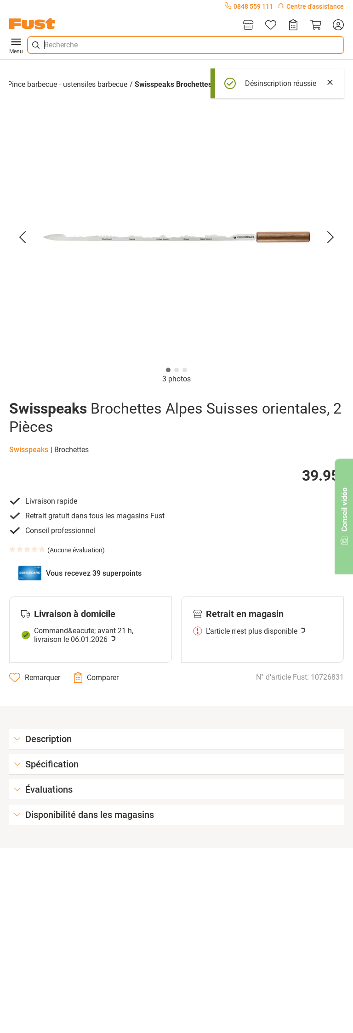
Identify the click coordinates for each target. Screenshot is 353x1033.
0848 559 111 (249, 6)
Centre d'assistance (311, 6)
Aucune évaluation (76, 550)
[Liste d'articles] (270, 25)
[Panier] (315, 25)
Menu (16, 45)
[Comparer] (96, 677)
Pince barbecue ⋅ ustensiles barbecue (67, 84)
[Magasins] (248, 25)
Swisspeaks (28, 449)
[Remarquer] (34, 677)
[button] (176, 237)
